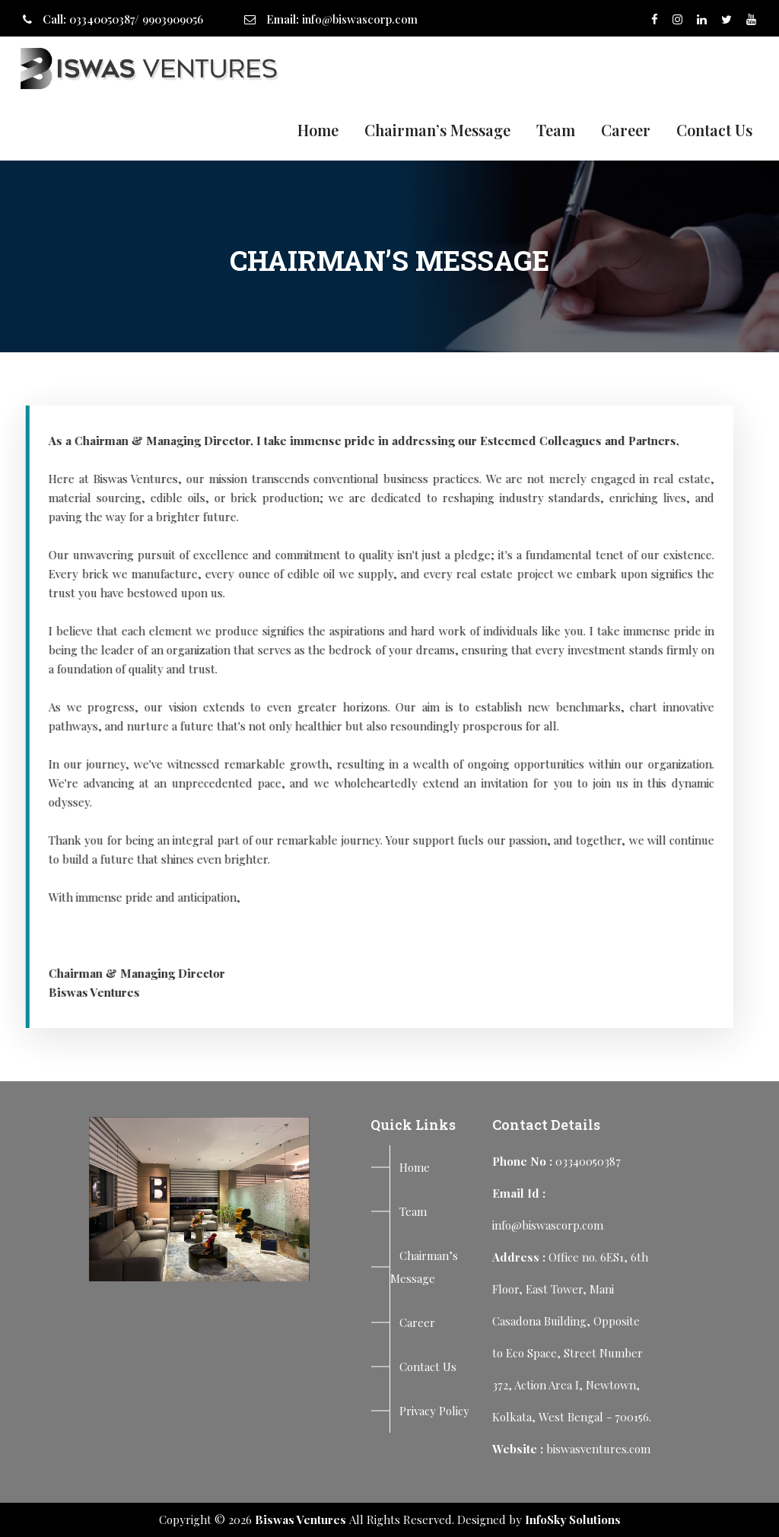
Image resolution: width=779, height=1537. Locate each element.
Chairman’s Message (437, 129)
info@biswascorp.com (360, 19)
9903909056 (172, 19)
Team (555, 129)
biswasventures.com (598, 1448)
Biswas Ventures (300, 1519)
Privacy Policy (434, 1410)
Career (625, 129)
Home (318, 129)
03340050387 (102, 19)
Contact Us (714, 129)
